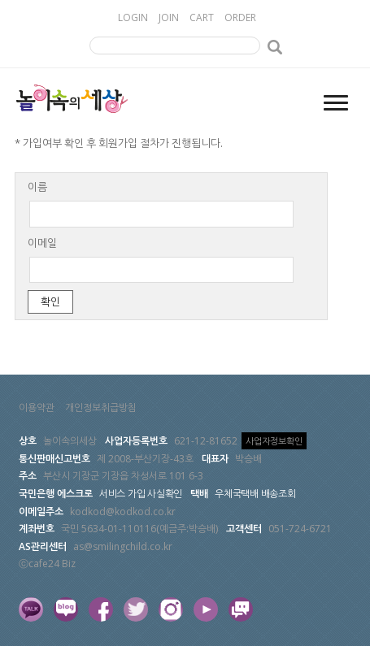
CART (201, 17)
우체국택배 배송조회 (255, 494)
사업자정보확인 (274, 441)
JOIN (169, 17)
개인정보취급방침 (101, 407)
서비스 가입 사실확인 (140, 494)
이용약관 (36, 407)
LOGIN (133, 17)
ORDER (240, 17)
